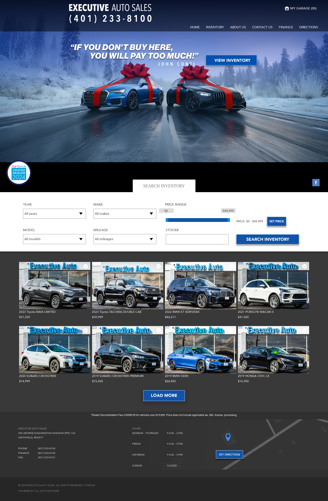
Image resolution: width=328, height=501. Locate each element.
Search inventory (267, 239)
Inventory (215, 27)
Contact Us (262, 27)
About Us (238, 27)
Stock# (172, 230)
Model (29, 230)
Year (27, 204)
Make (98, 204)
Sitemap (90, 485)
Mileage (100, 230)
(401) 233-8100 (46, 448)
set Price (260, 221)
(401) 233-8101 (46, 457)
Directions (308, 27)
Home (195, 27)
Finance (286, 27)
